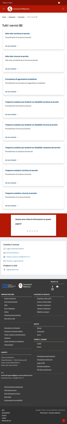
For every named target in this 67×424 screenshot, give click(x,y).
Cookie (4, 418)
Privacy (4, 415)
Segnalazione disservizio (44, 359)
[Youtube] (57, 287)
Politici (6, 312)
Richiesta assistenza (43, 366)
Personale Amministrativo (12, 315)
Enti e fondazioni (9, 308)
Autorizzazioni (8, 345)
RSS (3, 410)
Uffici (6, 305)
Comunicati (40, 331)
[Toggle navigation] (4, 9)
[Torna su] (64, 421)
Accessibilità (6, 413)
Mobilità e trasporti (43, 312)
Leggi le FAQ (41, 363)
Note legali (7, 397)
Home (4, 17)
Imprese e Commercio (44, 305)
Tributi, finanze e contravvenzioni (14, 335)
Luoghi (39, 343)
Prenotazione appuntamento (46, 356)
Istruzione (21, 17)
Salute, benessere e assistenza (14, 341)
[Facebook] (52, 287)
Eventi (39, 347)
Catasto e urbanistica (43, 308)
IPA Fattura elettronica (44, 370)
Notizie (39, 328)
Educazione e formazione (12, 328)
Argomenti (12, 17)
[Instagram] (52, 289)
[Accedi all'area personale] (59, 2)
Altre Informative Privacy (12, 393)
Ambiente (7, 338)
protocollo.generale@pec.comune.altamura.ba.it (16, 375)
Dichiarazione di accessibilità (13, 400)
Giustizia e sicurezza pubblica (13, 331)
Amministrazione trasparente (13, 387)
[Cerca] (63, 9)
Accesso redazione (54, 413)
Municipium (44, 413)
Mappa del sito (6, 420)
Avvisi (39, 335)
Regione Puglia (7, 2)
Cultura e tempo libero (44, 302)
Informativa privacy (10, 390)
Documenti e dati (9, 318)
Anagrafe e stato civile (44, 298)
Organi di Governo (10, 298)
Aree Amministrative (10, 302)
